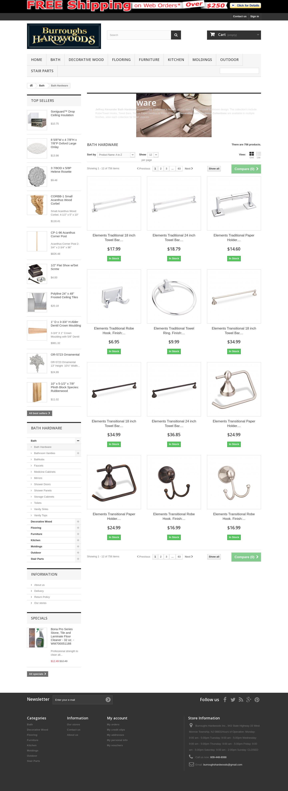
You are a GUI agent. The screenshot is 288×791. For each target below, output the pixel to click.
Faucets (38, 465)
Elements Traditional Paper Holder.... (234, 237)
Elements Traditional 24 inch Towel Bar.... (174, 237)
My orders (113, 724)
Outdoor (229, 59)
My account (117, 718)
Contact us (239, 16)
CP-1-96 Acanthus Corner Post (63, 234)
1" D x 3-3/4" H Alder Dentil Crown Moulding (66, 323)
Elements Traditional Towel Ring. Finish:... (174, 331)
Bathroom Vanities (44, 453)
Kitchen (176, 59)
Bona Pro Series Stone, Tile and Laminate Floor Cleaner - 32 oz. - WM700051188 (62, 636)
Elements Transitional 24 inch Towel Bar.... (174, 423)
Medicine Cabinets (44, 471)
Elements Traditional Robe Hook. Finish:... (114, 331)
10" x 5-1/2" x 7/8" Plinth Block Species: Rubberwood (65, 387)
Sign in (254, 16)
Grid (251, 155)
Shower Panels (42, 490)
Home (36, 59)
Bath (55, 59)
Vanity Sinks (40, 509)
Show (142, 154)
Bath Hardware (42, 446)
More (98, 120)
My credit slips (116, 729)
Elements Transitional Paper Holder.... (234, 423)
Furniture (149, 59)
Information (44, 574)
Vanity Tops (40, 515)
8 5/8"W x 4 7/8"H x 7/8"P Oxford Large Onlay (64, 143)
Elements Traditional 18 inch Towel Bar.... (114, 237)
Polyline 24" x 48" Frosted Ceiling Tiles (64, 295)
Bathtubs (38, 459)
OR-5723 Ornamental (65, 354)
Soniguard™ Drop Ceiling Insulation (63, 113)
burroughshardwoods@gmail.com (222, 764)
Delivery (39, 590)
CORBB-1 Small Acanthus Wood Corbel (61, 200)
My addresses (115, 734)
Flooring (121, 59)
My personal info (117, 740)
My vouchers (115, 745)
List (258, 155)
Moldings (202, 59)
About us (39, 584)
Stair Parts (42, 70)
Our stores (40, 602)
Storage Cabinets (43, 496)
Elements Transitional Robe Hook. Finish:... (174, 516)
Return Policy (42, 596)
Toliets (37, 502)
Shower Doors (42, 484)
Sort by (91, 154)
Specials (39, 618)
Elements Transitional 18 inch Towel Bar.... (234, 331)
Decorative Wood (86, 59)
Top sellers (42, 100)
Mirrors (37, 478)
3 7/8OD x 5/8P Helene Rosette (61, 169)
